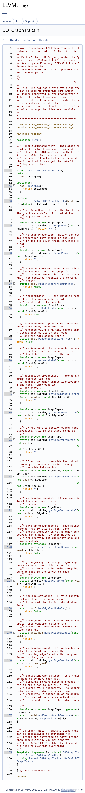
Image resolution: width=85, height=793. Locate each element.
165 (8, 752)
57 (8, 283)
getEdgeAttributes (62, 476)
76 (8, 360)
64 (8, 308)
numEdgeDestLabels (57, 632)
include (7, 21)
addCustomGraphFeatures (55, 715)
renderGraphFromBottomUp (55, 283)
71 (8, 338)
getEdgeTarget (54, 580)
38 (8, 201)
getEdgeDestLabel (61, 660)
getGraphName (58, 225)
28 (8, 170)
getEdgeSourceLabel (63, 510)
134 (8, 608)
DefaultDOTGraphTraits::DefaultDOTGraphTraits (48, 760)
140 (8, 632)
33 (8, 186)
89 (8, 412)
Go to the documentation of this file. (25, 40)
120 (8, 547)
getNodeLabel (47, 360)
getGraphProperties (63, 253)
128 (8, 580)
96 (8, 440)
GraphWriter (48, 718)
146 (8, 660)
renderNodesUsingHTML (53, 338)
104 (8, 476)
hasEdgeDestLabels (51, 608)
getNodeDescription (63, 412)
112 (8, 510)
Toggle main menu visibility (5, 13)
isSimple (34, 186)
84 (8, 394)
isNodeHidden (47, 308)
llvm (18, 21)
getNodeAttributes (62, 440)
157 (8, 715)
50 (8, 253)
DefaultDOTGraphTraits (44, 170)
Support (29, 21)
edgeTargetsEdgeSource (54, 547)
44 (8, 225)
